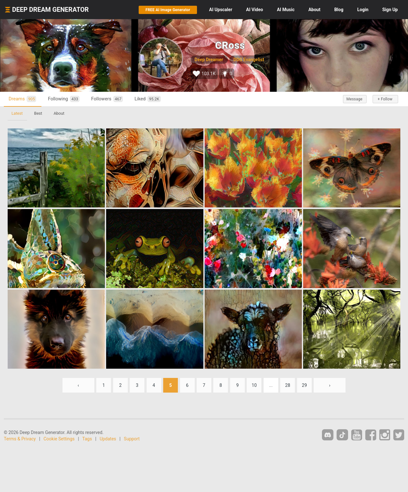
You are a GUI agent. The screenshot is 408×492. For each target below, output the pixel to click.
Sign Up (390, 9)
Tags (87, 438)
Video (254, 9)
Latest (17, 113)
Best (38, 113)
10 (254, 385)
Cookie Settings (59, 438)
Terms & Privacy (20, 438)
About (314, 9)
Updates (108, 438)
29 (304, 385)
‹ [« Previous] (78, 385)
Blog (339, 9)
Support (132, 438)
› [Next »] (329, 385)
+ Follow (385, 99)
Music (286, 9)
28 (287, 385)
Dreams (22, 99)
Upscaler (220, 9)
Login (362, 9)
